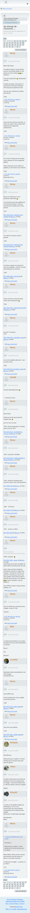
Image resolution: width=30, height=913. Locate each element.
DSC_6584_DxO (8, 486)
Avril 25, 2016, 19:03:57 (15, 601)
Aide (6, 903)
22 (20, 41)
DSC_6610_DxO (8, 533)
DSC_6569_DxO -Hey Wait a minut (14, 369)
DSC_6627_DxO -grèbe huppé (12, 706)
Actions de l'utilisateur (20, 49)
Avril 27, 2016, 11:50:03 (13, 774)
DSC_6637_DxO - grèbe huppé (13, 734)
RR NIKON (14, 742)
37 (15, 44)
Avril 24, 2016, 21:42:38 (13, 231)
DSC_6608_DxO (8, 510)
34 (7, 44)
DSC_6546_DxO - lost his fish (12, 276)
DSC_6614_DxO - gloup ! (11, 560)
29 (15, 43)
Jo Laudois (14, 659)
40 (23, 44)
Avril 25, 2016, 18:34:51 (13, 385)
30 (17, 43)
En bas (4, 38)
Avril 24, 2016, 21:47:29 (13, 355)
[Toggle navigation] (6, 2)
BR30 (12, 626)
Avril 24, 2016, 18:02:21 (15, 61)
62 (17, 46)
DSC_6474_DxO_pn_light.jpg (11, 174)
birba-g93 (13, 792)
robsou (12, 766)
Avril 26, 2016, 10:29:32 (13, 634)
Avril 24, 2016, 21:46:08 (13, 325)
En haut (5, 879)
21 (17, 41)
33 (4, 44)
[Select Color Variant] (27, 4)
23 (22, 41)
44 (12, 46)
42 (7, 46)
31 (20, 43)
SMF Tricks (19, 907)
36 (12, 44)
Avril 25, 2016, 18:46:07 (13, 409)
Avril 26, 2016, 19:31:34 (13, 667)
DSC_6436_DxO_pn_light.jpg (11, 99)
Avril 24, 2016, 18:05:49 (15, 117)
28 (12, 43)
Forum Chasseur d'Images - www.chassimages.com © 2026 (15, 900)
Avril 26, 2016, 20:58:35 (13, 722)
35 (9, 44)
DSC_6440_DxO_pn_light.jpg (11, 136)
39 (20, 44)
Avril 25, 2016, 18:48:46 (13, 474)
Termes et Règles (13, 903)
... (12, 41)
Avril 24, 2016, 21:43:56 (13, 260)
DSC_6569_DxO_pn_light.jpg (11, 616)
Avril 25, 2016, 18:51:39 (13, 524)
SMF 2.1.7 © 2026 (11, 909)
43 (9, 46)
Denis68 (13, 377)
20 (14, 41)
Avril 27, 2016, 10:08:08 (13, 750)
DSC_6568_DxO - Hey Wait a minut (14, 337)
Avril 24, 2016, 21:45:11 (13, 292)
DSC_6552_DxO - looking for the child (15, 308)
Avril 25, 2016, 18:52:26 (9, 551)
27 (9, 43)
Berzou (12, 53)
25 (4, 43)
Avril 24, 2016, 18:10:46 (15, 154)
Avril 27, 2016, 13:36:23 (13, 800)
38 (17, 44)
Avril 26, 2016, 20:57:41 (13, 689)
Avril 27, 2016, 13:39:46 (15, 831)
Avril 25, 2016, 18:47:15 (13, 448)
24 (25, 41)
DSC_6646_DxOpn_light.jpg (11, 870)
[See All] (4, 16)
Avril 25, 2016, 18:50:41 (13, 500)
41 (4, 46)
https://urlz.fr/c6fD (12, 106)
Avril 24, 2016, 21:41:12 (13, 192)
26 (7, 43)
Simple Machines (22, 909)
